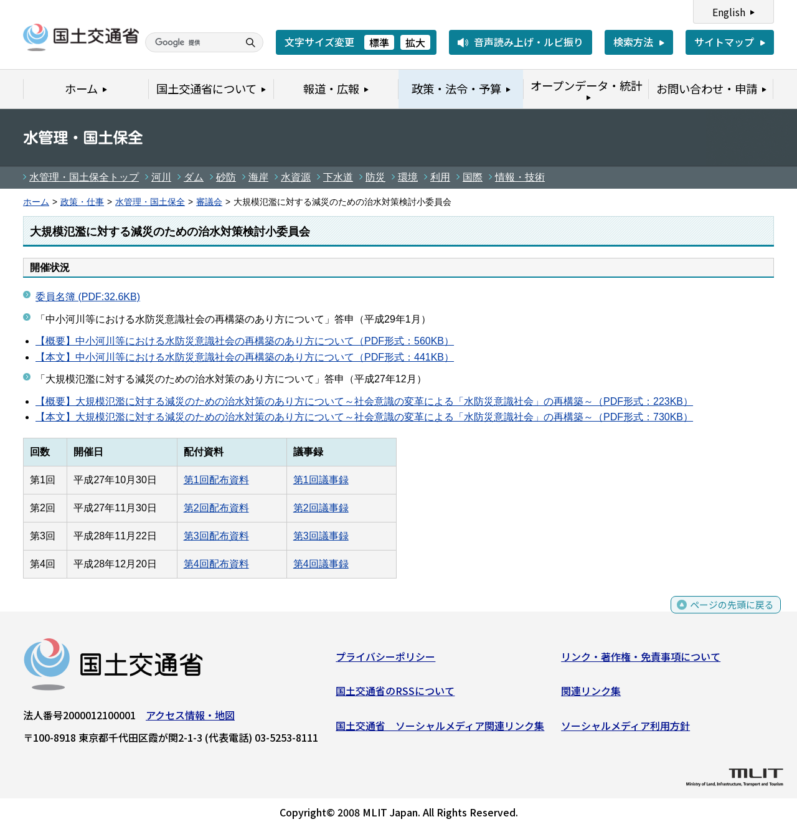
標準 (379, 42)
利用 (440, 177)
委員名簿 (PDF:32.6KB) (87, 296)
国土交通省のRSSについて (395, 693)
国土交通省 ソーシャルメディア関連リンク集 (440, 728)
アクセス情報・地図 (190, 717)
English (728, 11)
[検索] (190, 42)
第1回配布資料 (216, 480)
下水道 (338, 177)
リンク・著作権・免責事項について (640, 658)
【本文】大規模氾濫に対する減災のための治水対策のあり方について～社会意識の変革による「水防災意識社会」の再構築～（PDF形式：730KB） (364, 417)
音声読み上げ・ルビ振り (528, 41)
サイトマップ (724, 41)
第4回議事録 (321, 564)
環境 (408, 177)
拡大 (415, 42)
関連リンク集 (591, 693)
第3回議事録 (321, 536)
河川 (161, 177)
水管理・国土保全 (150, 202)
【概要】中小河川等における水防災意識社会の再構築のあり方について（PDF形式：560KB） (244, 341)
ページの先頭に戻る (730, 613)
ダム (194, 177)
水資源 (296, 177)
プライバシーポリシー (385, 658)
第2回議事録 (321, 508)
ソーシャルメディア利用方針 (625, 728)
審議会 (209, 202)
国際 (473, 177)
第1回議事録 (321, 480)
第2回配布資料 (216, 508)
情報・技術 (520, 177)
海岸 (258, 177)
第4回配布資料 (216, 564)
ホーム (36, 202)
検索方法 (633, 41)
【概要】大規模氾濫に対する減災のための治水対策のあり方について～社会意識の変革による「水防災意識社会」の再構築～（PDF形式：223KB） (364, 401)
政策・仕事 (82, 202)
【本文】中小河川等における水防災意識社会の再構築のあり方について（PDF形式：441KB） (244, 357)
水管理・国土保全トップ (84, 177)
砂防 (226, 177)
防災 (375, 177)
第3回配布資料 (216, 536)
